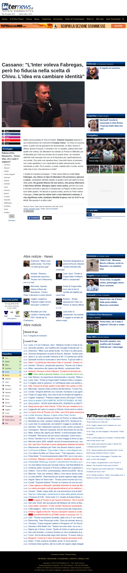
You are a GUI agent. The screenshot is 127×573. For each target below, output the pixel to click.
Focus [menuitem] (29, 19)
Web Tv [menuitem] (90, 19)
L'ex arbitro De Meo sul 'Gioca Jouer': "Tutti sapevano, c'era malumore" (59, 453)
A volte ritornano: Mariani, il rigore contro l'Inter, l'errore (52, 415)
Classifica (7, 354)
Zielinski (7, 184)
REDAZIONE (52, 559)
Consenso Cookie (57, 554)
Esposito (7, 200)
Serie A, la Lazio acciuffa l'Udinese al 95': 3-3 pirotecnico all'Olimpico (58, 357)
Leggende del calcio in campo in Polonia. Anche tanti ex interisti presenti (59, 409)
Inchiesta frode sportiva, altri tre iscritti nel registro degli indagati (56, 544)
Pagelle (90, 276)
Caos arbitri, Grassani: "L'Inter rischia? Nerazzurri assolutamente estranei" (60, 506)
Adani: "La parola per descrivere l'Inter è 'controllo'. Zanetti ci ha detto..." (59, 362)
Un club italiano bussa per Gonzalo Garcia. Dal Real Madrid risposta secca (60, 465)
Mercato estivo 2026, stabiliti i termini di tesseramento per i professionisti (59, 441)
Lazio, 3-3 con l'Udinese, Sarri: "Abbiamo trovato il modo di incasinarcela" (60, 345)
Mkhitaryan (8, 203)
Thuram (7, 197)
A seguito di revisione (37, 336)
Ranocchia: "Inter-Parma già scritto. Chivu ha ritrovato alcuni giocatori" (58, 520)
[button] (12, 216)
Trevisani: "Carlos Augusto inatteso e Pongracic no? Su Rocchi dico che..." (60, 523)
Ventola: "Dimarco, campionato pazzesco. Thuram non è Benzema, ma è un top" (63, 365)
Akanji (6, 171)
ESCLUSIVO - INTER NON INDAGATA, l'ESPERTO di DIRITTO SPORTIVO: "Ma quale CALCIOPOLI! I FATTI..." (77, 403)
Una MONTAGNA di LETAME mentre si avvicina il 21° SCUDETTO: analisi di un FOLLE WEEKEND (74, 515)
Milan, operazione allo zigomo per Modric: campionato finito (54, 368)
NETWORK (42, 559)
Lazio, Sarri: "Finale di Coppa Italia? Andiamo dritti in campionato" (73, 277)
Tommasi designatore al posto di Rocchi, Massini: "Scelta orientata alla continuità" (63, 354)
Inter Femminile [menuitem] (113, 19)
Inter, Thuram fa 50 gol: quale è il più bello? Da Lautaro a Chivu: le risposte (60, 386)
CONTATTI (73, 559)
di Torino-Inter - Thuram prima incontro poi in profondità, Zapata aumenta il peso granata (73, 480)
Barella (6, 181)
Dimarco (7, 190)
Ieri (94, 215)
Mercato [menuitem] (100, 19)
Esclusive (91, 256)
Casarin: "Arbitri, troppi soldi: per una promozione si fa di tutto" (55, 491)
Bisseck (7, 168)
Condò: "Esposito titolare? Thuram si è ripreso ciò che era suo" (55, 482)
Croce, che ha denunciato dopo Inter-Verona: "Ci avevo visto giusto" (57, 535)
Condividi (33, 218)
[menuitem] (123, 19)
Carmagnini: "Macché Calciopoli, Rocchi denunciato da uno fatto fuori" (58, 430)
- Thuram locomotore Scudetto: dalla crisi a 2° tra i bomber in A (57, 518)
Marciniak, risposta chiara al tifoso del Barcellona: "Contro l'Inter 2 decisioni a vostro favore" (68, 389)
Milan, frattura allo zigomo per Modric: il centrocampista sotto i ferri (57, 433)
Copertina (91, 116)
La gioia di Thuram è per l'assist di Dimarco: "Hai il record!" (56, 500)
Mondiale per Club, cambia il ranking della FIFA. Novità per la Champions (60, 421)
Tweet (47, 218)
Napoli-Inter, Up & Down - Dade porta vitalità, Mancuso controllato (111, 302)
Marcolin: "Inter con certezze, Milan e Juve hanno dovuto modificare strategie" (62, 474)
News (32, 206)
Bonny (6, 193)
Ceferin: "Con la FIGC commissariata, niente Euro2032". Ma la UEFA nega (60, 471)
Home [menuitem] (4, 19)
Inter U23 (91, 337)
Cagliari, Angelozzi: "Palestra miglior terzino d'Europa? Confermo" (41, 302)
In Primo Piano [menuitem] (17, 19)
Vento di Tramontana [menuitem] (74, 19)
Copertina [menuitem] (46, 19)
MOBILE (81, 559)
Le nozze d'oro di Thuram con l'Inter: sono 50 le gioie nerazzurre (56, 412)
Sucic (6, 187)
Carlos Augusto (9, 174)
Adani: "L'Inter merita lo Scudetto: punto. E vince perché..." (53, 541)
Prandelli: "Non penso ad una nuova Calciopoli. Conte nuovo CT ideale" (59, 436)
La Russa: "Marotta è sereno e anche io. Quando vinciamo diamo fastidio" (60, 459)
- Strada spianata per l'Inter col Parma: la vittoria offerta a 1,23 (59, 418)
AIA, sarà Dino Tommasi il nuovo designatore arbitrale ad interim (56, 444)
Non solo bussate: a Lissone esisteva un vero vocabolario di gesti (56, 532)
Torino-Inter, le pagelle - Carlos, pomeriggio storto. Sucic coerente (112, 283)
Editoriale (91, 64)
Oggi (89, 215)
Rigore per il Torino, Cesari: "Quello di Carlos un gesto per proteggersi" (59, 529)
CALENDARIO (63, 559)
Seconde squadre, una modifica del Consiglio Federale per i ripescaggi (59, 348)
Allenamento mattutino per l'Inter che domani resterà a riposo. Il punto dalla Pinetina (64, 447)
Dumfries (7, 206)
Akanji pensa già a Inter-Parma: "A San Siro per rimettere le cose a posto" (60, 406)
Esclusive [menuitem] (58, 19)
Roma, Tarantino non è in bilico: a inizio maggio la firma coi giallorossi (58, 439)
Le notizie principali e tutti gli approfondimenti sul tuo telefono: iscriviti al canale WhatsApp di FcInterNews (74, 488)
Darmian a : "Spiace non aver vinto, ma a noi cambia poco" (60, 526)
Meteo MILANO (11, 324)
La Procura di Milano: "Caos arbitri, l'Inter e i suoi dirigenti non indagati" (59, 450)
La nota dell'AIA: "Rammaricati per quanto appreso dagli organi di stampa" (60, 477)
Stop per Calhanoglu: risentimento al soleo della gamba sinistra (55, 494)
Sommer (7, 165)
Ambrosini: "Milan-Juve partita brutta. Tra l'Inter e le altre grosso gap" (41, 264)
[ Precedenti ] (11, 318)
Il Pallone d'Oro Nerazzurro (99, 315)
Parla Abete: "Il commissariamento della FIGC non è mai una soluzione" (59, 456)
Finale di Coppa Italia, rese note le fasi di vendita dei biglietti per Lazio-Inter (61, 395)
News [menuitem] (36, 19)
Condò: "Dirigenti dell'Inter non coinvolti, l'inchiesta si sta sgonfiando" (58, 392)
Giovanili (91, 295)
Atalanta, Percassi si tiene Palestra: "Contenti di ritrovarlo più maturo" (58, 371)
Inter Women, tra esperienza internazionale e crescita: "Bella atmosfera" (59, 377)
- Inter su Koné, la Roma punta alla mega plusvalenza (58, 509)
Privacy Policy (70, 554)
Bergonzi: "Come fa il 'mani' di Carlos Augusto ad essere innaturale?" (58, 538)
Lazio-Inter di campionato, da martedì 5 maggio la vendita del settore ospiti (60, 424)
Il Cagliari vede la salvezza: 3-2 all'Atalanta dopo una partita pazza (57, 383)
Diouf (6, 209)
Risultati (12, 220)
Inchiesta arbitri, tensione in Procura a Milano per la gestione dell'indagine (60, 468)
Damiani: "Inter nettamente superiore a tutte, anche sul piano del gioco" (59, 427)
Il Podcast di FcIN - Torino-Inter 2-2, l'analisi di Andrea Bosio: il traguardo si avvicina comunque (69, 497)
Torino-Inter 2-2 (95, 161)
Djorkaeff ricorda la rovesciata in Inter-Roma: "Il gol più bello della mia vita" (60, 360)
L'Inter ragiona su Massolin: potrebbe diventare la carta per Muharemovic (60, 485)
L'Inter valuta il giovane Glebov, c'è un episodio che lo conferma (58, 374)
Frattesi (7, 212)
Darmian (7, 177)
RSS (87, 559)
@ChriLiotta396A (52, 209)
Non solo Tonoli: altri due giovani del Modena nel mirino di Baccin (56, 503)
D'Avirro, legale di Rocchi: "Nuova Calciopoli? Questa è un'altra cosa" (58, 512)
